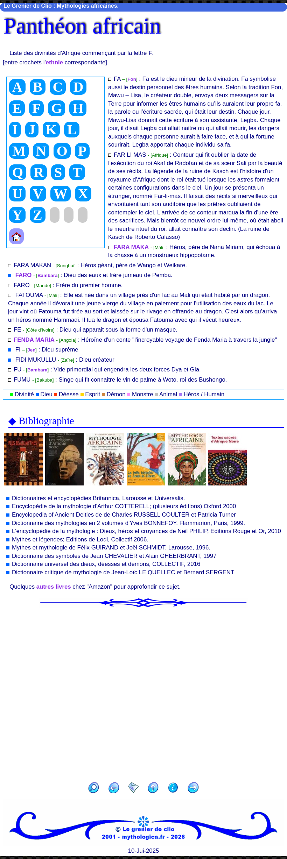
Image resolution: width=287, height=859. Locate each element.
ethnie (54, 62)
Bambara (47, 275)
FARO (22, 275)
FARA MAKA (131, 247)
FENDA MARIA (34, 339)
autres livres (53, 586)
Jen (31, 350)
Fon (131, 79)
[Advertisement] (143, 692)
